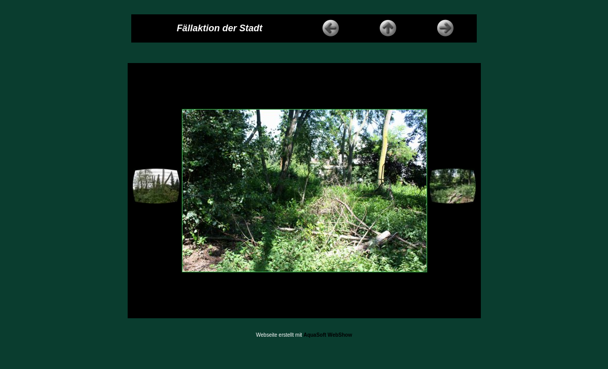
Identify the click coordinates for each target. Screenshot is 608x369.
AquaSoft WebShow (327, 335)
